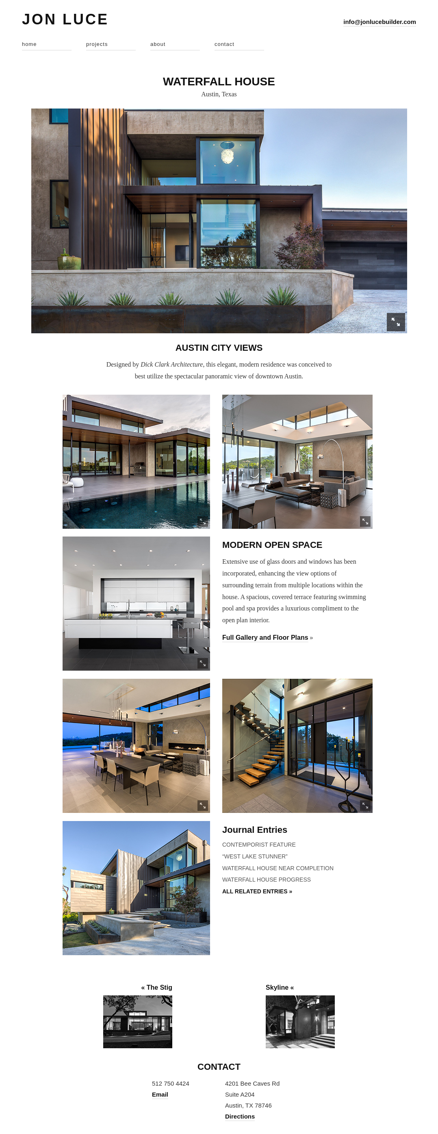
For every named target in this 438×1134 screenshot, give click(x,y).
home (29, 44)
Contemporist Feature (259, 844)
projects (97, 44)
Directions (240, 1116)
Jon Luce (65, 19)
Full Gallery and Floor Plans (265, 637)
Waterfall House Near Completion (278, 868)
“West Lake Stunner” (255, 856)
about (158, 44)
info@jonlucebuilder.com (379, 21)
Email (160, 1094)
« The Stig (156, 987)
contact (224, 44)
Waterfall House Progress (266, 879)
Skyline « (280, 987)
